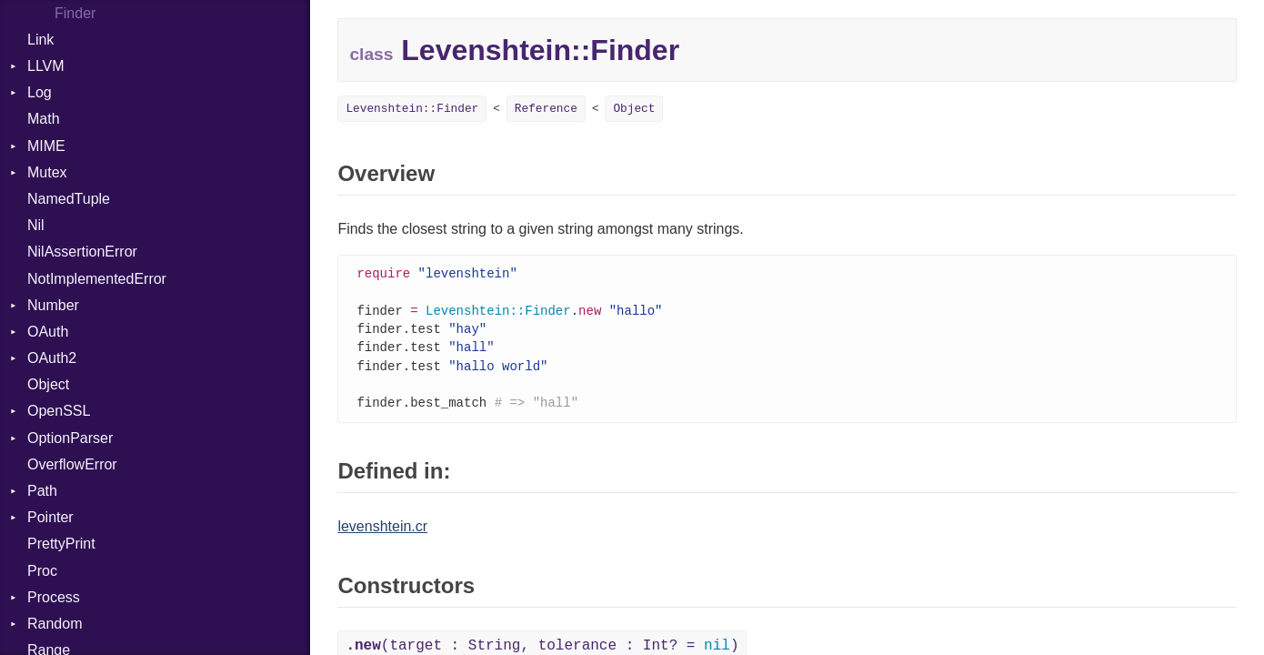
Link (40, 39)
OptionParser (70, 438)
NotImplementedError (96, 279)
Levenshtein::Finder (412, 109)
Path (42, 491)
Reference (546, 109)
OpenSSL (58, 410)
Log (39, 92)
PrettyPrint (61, 543)
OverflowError (72, 464)
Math (43, 118)
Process (53, 597)
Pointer (50, 517)
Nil (36, 225)
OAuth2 (51, 358)
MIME (46, 146)
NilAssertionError (82, 251)
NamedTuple (68, 199)
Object (48, 384)
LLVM (46, 66)
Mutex (47, 172)
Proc (42, 571)
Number (53, 305)
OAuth (47, 331)
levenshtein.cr (382, 533)
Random (54, 623)
